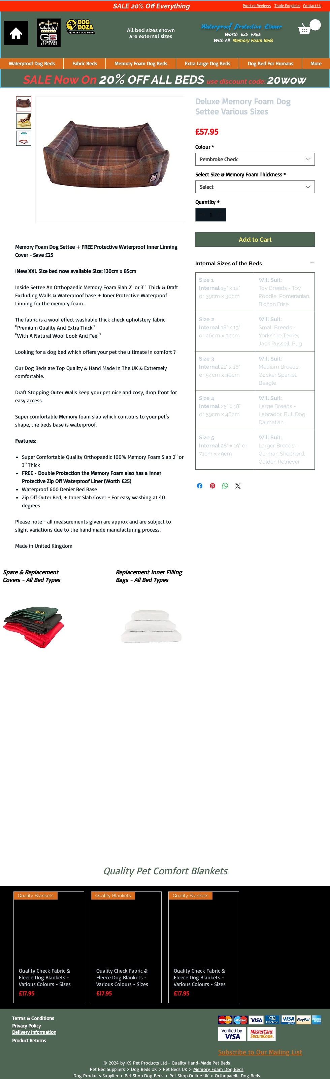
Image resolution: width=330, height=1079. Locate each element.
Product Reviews (257, 5)
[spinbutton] (211, 214)
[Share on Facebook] (200, 486)
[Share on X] (238, 486)
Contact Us (312, 5)
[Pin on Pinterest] (212, 486)
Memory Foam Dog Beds (218, 1069)
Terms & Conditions (33, 1018)
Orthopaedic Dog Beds (237, 1075)
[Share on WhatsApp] (225, 486)
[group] (165, 947)
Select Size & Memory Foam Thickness (240, 174)
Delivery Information (34, 1032)
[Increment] (220, 214)
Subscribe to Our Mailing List (260, 1052)
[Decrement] (201, 214)
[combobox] (255, 159)
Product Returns (29, 1040)
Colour (204, 146)
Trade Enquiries (287, 5)
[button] (309, 26)
